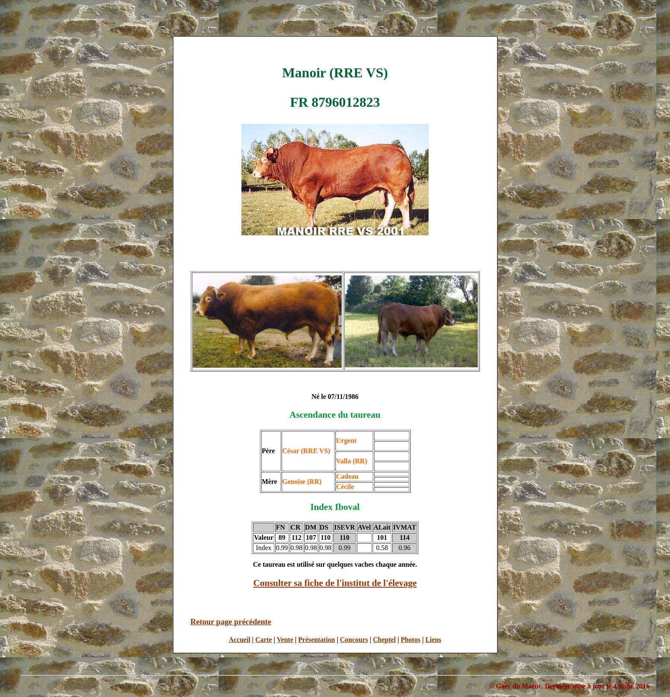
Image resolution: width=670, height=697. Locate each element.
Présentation (316, 639)
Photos (410, 639)
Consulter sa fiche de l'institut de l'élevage (335, 583)
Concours (354, 639)
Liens (433, 639)
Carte (263, 639)
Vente (285, 639)
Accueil (239, 639)
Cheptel (384, 639)
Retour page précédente (231, 621)
